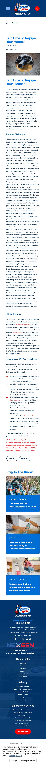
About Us (23, 663)
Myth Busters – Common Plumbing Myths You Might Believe (20, 442)
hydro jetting (17, 332)
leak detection (29, 416)
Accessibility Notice (23, 686)
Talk (27, 433)
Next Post (24, 458)
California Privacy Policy (23, 689)
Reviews (23, 668)
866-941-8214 (23, 623)
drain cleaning (15, 400)
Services (23, 666)
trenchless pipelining (23, 324)
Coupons (23, 671)
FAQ (23, 697)
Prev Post (11, 458)
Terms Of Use (23, 694)
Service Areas (23, 674)
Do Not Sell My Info (23, 692)
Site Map (23, 700)
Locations (23, 731)
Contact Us (23, 676)
